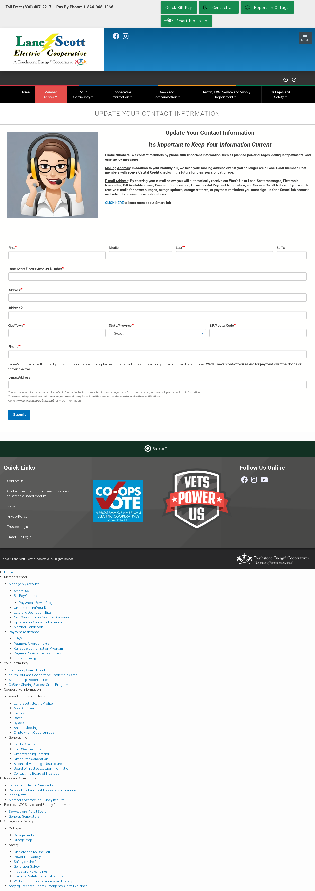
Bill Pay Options (25, 595)
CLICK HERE (114, 203)
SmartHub (21, 590)
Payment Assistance (24, 631)
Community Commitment (27, 670)
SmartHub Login (19, 536)
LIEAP (18, 638)
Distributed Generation (31, 758)
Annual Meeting (25, 727)
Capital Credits (24, 744)
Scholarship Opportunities (29, 679)
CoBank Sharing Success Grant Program (38, 684)
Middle (114, 247)
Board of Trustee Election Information (42, 768)
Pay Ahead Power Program (38, 602)
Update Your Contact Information (38, 622)
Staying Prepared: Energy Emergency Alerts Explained (48, 885)
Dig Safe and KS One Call (32, 851)
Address (14, 290)
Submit (19, 414)
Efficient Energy (25, 658)
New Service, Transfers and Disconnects (43, 617)
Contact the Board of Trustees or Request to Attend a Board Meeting (38, 493)
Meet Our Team (25, 708)
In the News (17, 795)
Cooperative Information (122, 94)
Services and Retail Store (27, 811)
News (11, 506)
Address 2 (15, 307)
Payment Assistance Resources (37, 653)
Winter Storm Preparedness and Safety (43, 881)
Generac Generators (24, 816)
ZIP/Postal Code (221, 325)
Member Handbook (28, 627)
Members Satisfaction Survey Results (36, 799)
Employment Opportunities (34, 732)
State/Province (120, 325)
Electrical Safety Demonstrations (38, 876)
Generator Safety (27, 866)
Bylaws (19, 722)
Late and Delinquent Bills (33, 612)
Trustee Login (17, 526)
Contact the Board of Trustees (36, 773)
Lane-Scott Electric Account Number (35, 268)
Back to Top (162, 448)
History (19, 713)
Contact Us (15, 480)
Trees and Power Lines (31, 871)
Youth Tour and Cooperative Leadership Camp (43, 674)
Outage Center (25, 835)
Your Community (83, 94)
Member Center (50, 94)
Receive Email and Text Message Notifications (43, 790)
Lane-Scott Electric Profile (33, 703)
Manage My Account (24, 584)
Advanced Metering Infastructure (38, 763)
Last (179, 247)
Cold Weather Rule (28, 749)
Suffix (281, 247)
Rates (18, 717)
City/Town (15, 325)
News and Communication (167, 94)
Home (25, 92)
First (11, 247)
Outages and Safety (280, 94)
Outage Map (23, 840)
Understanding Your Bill (31, 607)
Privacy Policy (17, 516)
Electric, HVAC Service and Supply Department (225, 94)
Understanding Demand (31, 753)
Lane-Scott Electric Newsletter (31, 785)
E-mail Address (19, 377)
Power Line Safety (27, 856)
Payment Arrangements (31, 643)
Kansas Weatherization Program (38, 648)
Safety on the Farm (28, 861)
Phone (13, 346)
